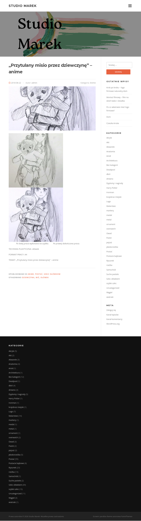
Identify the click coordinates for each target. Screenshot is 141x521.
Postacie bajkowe (114, 256)
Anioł (108, 156)
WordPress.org (112, 324)
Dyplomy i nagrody (114, 183)
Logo (108, 201)
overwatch (111, 229)
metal (108, 220)
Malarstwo (111, 206)
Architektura (111, 160)
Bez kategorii (112, 165)
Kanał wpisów (112, 315)
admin (34, 83)
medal (109, 215)
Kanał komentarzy (114, 319)
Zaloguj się (111, 310)
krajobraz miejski (113, 197)
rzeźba (109, 265)
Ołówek (45, 277)
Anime (93, 83)
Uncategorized (112, 288)
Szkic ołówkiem (52, 274)
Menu (130, 5)
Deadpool (110, 170)
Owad (109, 233)
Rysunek (110, 260)
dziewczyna (28, 277)
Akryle (109, 138)
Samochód (111, 270)
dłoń (108, 174)
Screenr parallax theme (102, 516)
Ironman (110, 192)
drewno (109, 179)
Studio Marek (23, 6)
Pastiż (109, 238)
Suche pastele (112, 274)
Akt (107, 142)
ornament (110, 224)
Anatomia (110, 151)
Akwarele (110, 147)
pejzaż (109, 242)
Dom (108, 117)
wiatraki (109, 297)
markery (110, 211)
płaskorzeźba (112, 247)
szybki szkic (111, 283)
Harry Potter (111, 188)
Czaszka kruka (112, 123)
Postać (39, 274)
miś (37, 277)
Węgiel (109, 292)
